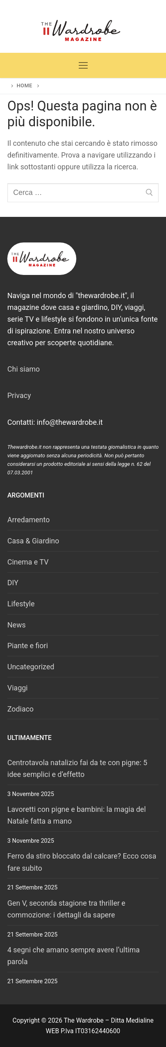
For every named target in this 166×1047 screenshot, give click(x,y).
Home (24, 85)
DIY (12, 582)
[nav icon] (83, 65)
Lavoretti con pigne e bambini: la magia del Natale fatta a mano (76, 815)
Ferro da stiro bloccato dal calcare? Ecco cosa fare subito (81, 862)
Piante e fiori (27, 645)
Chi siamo (23, 369)
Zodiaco (20, 709)
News (16, 625)
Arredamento (28, 519)
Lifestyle (20, 603)
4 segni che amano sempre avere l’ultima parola (73, 955)
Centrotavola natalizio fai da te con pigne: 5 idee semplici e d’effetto (77, 768)
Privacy (19, 395)
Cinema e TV (28, 562)
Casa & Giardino (33, 540)
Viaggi (17, 688)
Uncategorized (30, 666)
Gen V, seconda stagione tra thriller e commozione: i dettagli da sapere (66, 909)
